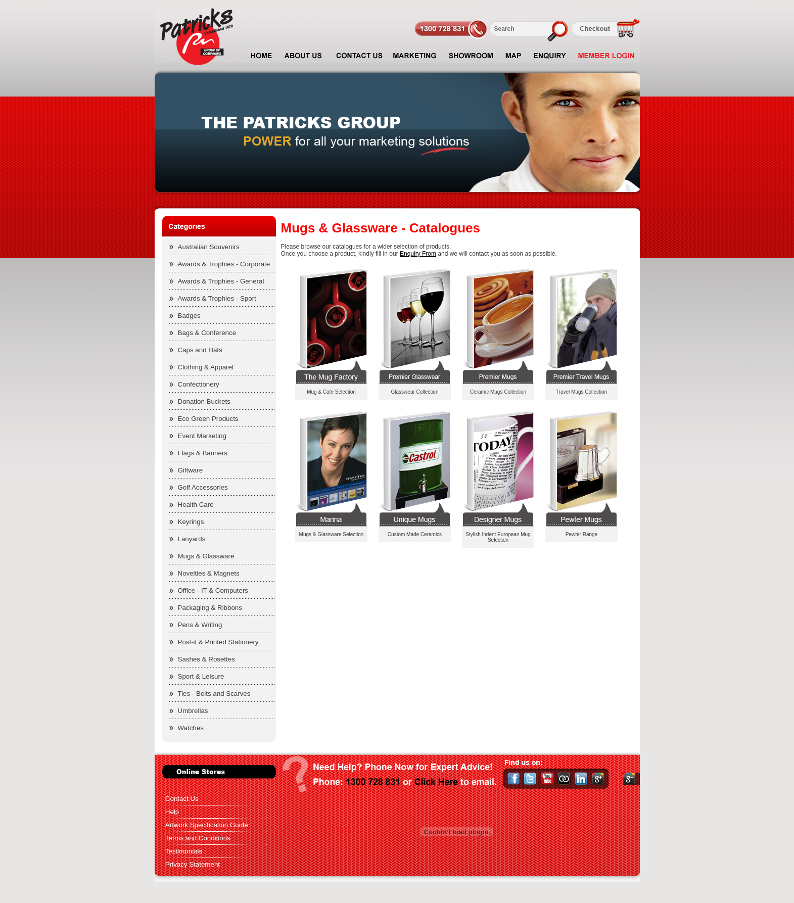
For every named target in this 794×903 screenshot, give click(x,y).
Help (172, 812)
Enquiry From (418, 253)
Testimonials (183, 851)
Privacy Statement (192, 864)
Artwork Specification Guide (206, 825)
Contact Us (182, 798)
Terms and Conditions (197, 838)
